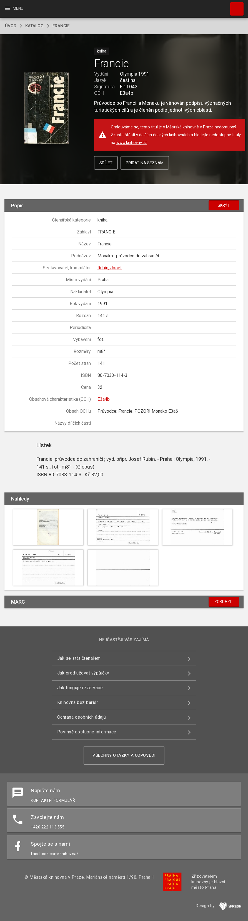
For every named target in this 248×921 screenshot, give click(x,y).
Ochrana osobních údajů (81, 717)
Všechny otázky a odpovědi (124, 755)
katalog (34, 25)
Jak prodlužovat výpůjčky (83, 673)
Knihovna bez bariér (77, 702)
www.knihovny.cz (131, 142)
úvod (10, 25)
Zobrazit (223, 601)
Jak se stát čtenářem (79, 658)
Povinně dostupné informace (86, 732)
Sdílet (105, 162)
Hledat (234, 6)
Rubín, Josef (109, 267)
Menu (13, 8)
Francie (60, 25)
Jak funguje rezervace (80, 687)
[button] (46, 108)
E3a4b (103, 399)
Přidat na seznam (145, 162)
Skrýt (224, 205)
